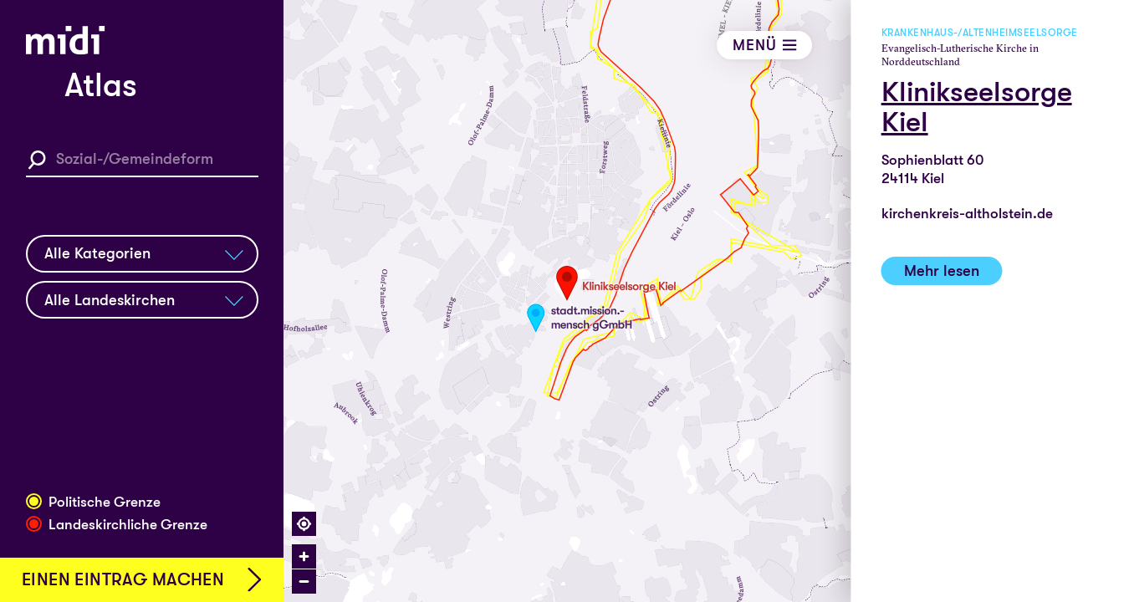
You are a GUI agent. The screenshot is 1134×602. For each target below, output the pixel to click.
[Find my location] (304, 524)
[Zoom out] (304, 581)
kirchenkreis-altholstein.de (967, 214)
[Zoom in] (304, 556)
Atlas (100, 86)
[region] (709, 301)
